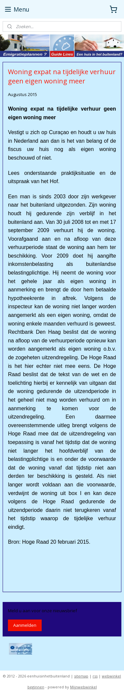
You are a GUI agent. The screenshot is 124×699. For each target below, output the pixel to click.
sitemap (81, 676)
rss (95, 676)
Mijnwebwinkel (83, 686)
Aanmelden (24, 625)
